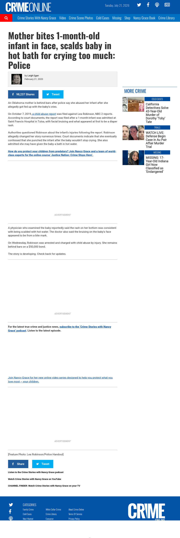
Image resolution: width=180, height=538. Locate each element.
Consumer (50, 518)
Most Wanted (28, 518)
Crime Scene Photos (81, 17)
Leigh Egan (33, 75)
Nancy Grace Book (144, 17)
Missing (116, 17)
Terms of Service (75, 514)
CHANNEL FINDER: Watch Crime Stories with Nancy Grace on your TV (44, 485)
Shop (127, 17)
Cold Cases (102, 17)
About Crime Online (76, 509)
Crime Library (166, 17)
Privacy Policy (74, 518)
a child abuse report (44, 114)
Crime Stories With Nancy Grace (37, 17)
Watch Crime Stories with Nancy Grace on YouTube (34, 479)
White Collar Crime (53, 509)
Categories (29, 504)
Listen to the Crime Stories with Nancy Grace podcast (35, 472)
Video (62, 17)
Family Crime (28, 509)
